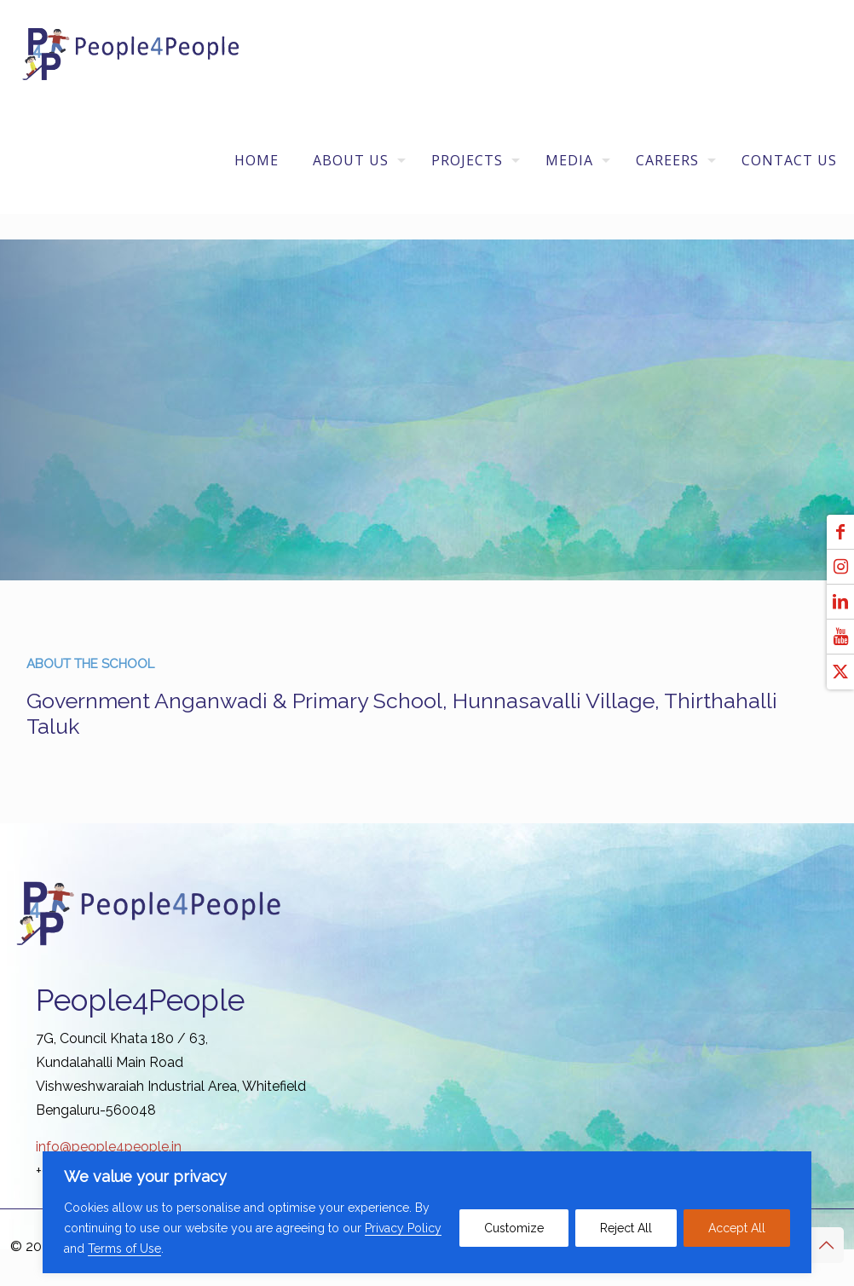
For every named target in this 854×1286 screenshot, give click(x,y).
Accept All (736, 1228)
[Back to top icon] (826, 1245)
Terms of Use (124, 1248)
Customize (514, 1228)
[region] (427, 1212)
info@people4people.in (109, 1147)
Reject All (626, 1228)
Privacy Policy (403, 1228)
